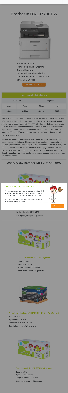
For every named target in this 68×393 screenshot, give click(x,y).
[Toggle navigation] (65, 2)
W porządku (57, 206)
